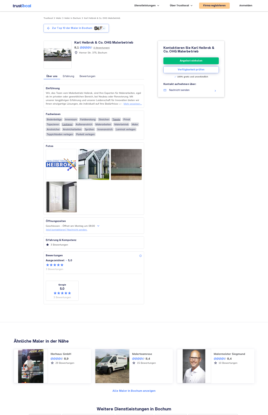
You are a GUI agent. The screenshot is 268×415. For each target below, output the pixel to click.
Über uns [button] (51, 76)
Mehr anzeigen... (133, 103)
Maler (58, 18)
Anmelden (245, 5)
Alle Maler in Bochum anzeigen (134, 391)
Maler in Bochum (72, 18)
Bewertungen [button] (87, 76)
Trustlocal (48, 18)
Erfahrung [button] (68, 76)
